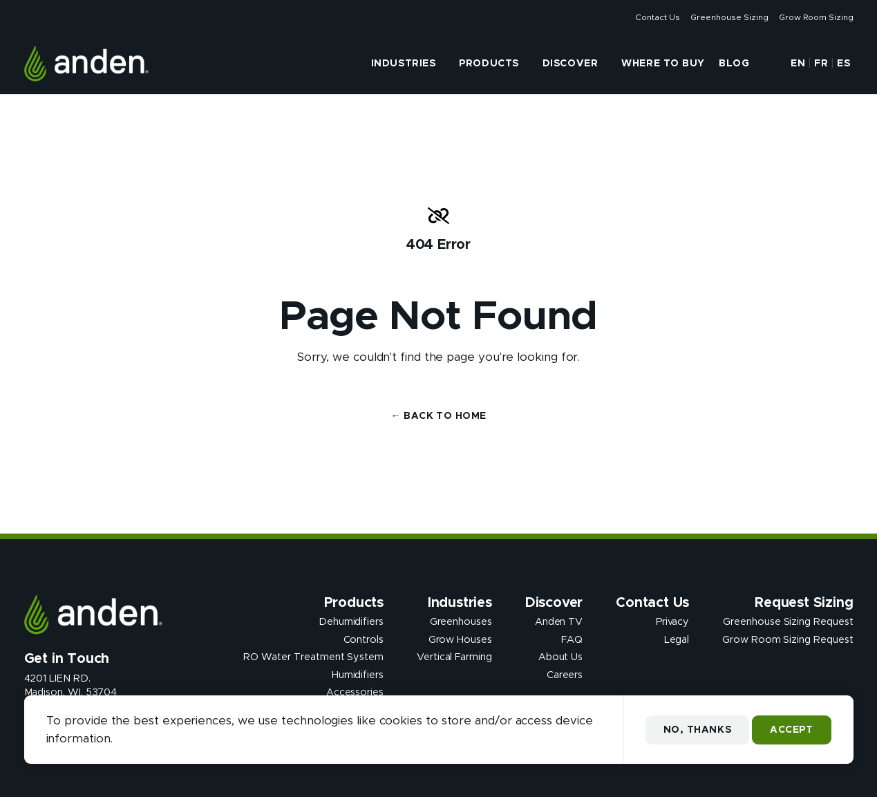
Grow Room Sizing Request (787, 639)
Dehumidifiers (351, 622)
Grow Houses (460, 639)
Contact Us (657, 17)
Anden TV (559, 622)
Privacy (673, 622)
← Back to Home (439, 416)
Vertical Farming (454, 657)
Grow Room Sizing (816, 17)
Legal (677, 639)
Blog (734, 63)
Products (488, 63)
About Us (560, 657)
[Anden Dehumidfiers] (86, 64)
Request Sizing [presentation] (804, 603)
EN (798, 63)
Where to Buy (663, 63)
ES (843, 63)
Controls (363, 639)
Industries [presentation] (403, 63)
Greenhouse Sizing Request (788, 622)
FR (821, 63)
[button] (768, 63)
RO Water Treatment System (313, 657)
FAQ (572, 639)
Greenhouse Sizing (729, 17)
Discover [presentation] (570, 63)
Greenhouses (461, 622)
